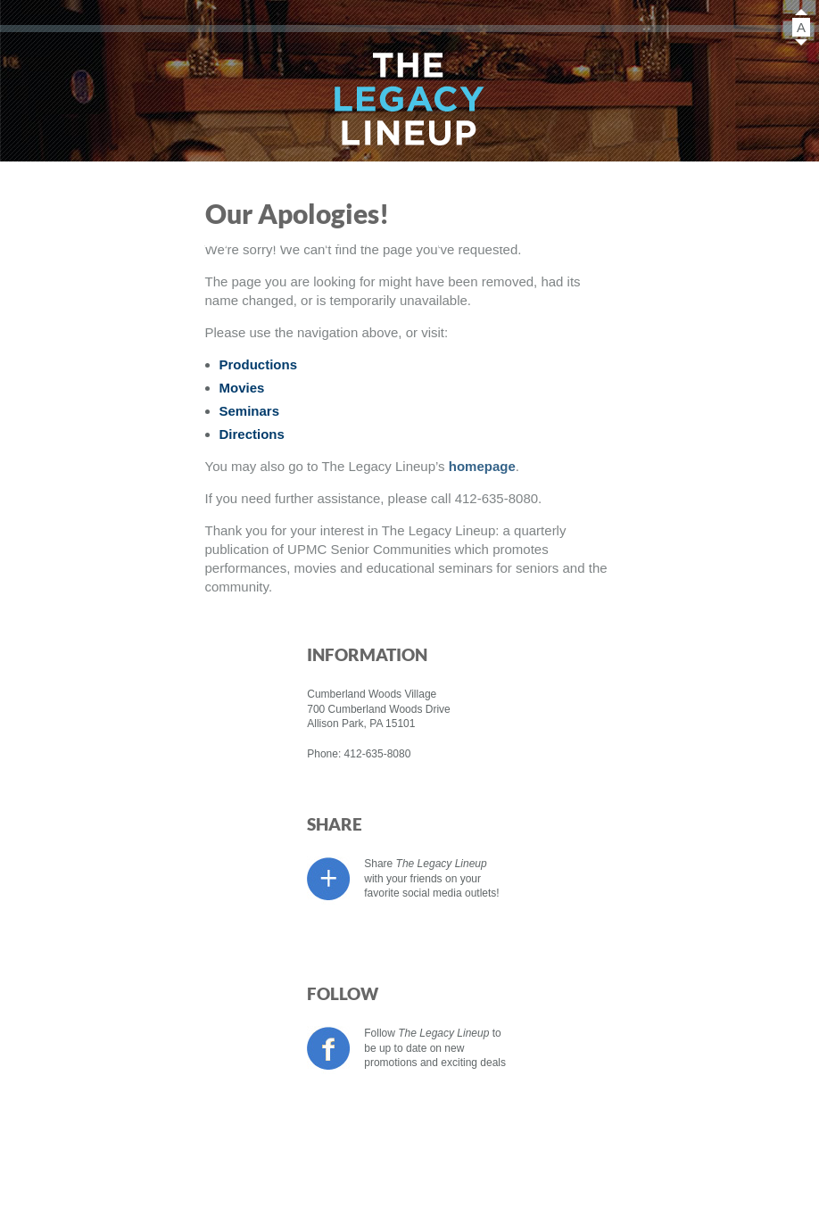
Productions (114, 241)
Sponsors (468, 241)
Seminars (310, 241)
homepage (482, 466)
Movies (222, 241)
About (389, 241)
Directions (555, 241)
